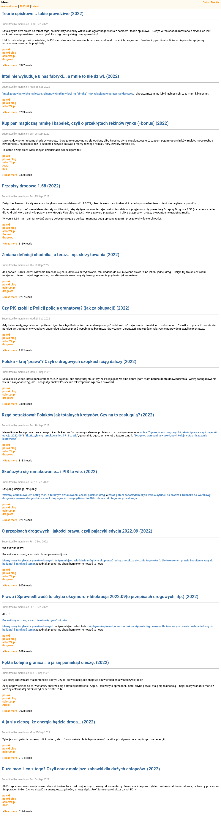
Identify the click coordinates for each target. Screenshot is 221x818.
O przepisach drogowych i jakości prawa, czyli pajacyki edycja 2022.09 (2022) (77, 531)
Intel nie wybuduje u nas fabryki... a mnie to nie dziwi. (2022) (60, 76)
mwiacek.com (9, 6)
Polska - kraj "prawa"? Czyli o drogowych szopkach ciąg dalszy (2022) (69, 361)
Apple (6, 704)
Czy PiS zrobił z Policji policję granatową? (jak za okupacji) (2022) (65, 308)
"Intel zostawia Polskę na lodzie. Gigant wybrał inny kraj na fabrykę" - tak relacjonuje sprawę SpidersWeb (67, 93)
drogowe (7, 59)
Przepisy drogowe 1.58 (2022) (31, 186)
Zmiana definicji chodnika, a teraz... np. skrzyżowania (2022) (60, 254)
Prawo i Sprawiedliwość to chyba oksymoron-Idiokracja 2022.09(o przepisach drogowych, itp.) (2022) (100, 596)
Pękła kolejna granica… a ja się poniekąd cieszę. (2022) (55, 662)
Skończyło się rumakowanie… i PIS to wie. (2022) (49, 471)
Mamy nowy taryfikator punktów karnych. (28, 560)
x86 (4, 168)
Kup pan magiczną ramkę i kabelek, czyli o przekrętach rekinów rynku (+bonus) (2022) (85, 123)
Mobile (215, 2)
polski (6, 49)
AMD (5, 165)
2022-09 (25, 6)
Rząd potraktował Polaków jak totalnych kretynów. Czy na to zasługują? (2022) (78, 415)
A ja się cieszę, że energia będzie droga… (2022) (48, 722)
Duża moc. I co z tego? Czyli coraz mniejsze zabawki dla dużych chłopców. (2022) (81, 768)
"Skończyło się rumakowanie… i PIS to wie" (51, 435)
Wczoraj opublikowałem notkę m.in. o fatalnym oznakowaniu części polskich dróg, (54, 495)
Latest (35, 6)
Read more (10, 65)
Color (206, 2)
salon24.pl (9, 56)
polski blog (9, 52)
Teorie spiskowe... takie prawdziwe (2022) (43, 13)
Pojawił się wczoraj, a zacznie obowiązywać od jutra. (35, 620)
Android (7, 234)
